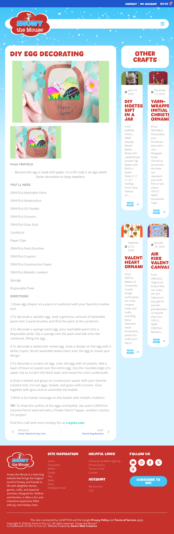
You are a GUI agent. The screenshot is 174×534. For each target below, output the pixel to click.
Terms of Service (125, 520)
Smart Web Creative (84, 526)
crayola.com (75, 423)
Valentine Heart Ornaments (139, 262)
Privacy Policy (100, 520)
